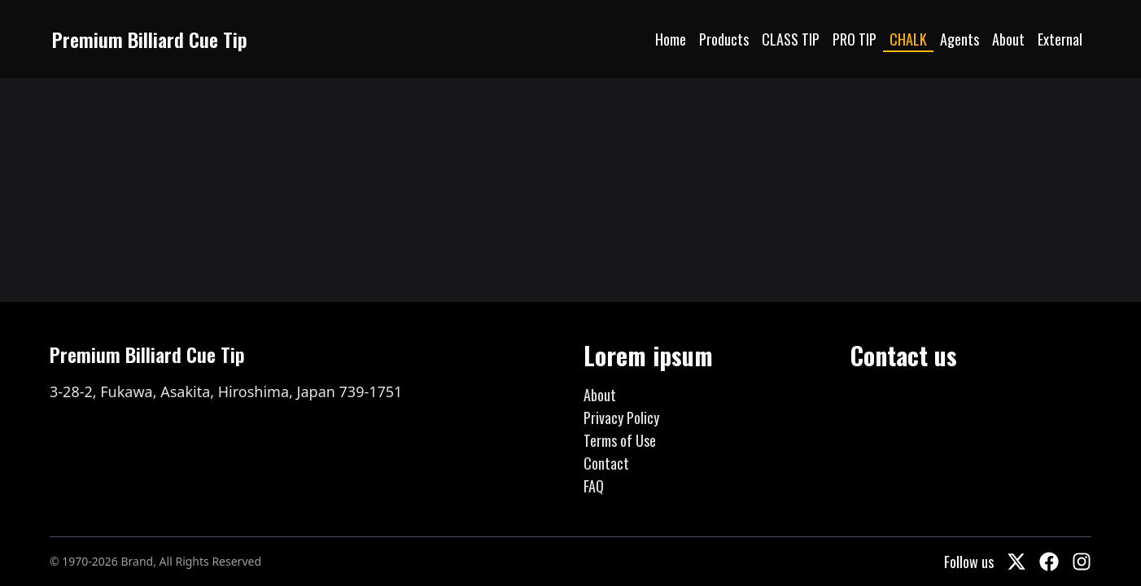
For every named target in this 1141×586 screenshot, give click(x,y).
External (1060, 39)
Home (670, 39)
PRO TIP (855, 39)
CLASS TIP (791, 39)
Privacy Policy (621, 417)
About (1008, 39)
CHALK (908, 39)
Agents (959, 39)
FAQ (594, 485)
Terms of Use (620, 440)
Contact (606, 463)
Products (724, 39)
